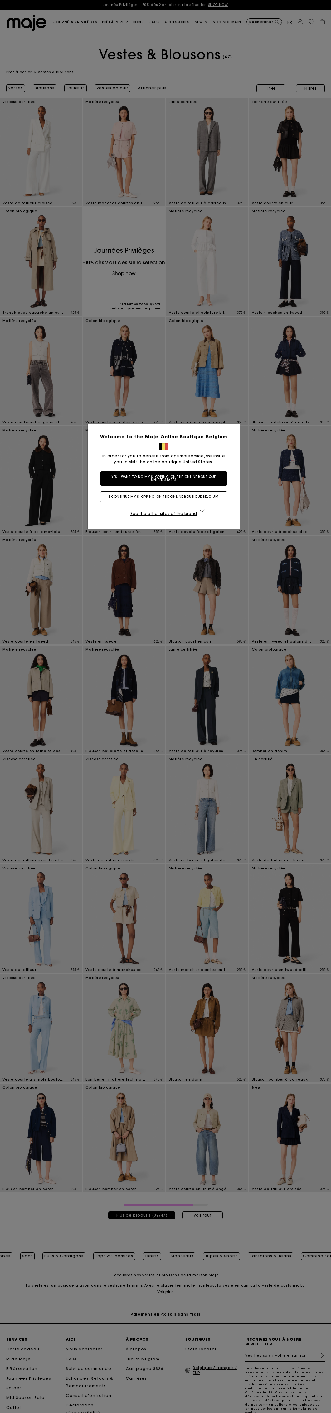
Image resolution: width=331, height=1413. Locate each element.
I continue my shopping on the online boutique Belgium (165, 497)
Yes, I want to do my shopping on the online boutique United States (165, 478)
